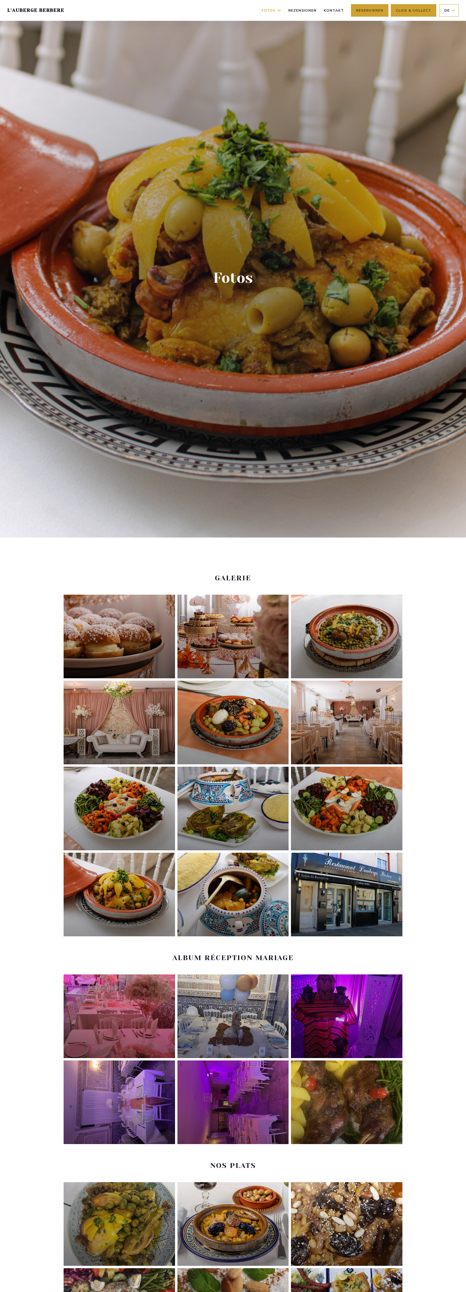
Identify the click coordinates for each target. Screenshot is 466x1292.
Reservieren (369, 10)
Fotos (271, 10)
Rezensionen (302, 10)
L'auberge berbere (35, 10)
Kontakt (334, 10)
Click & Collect (413, 10)
